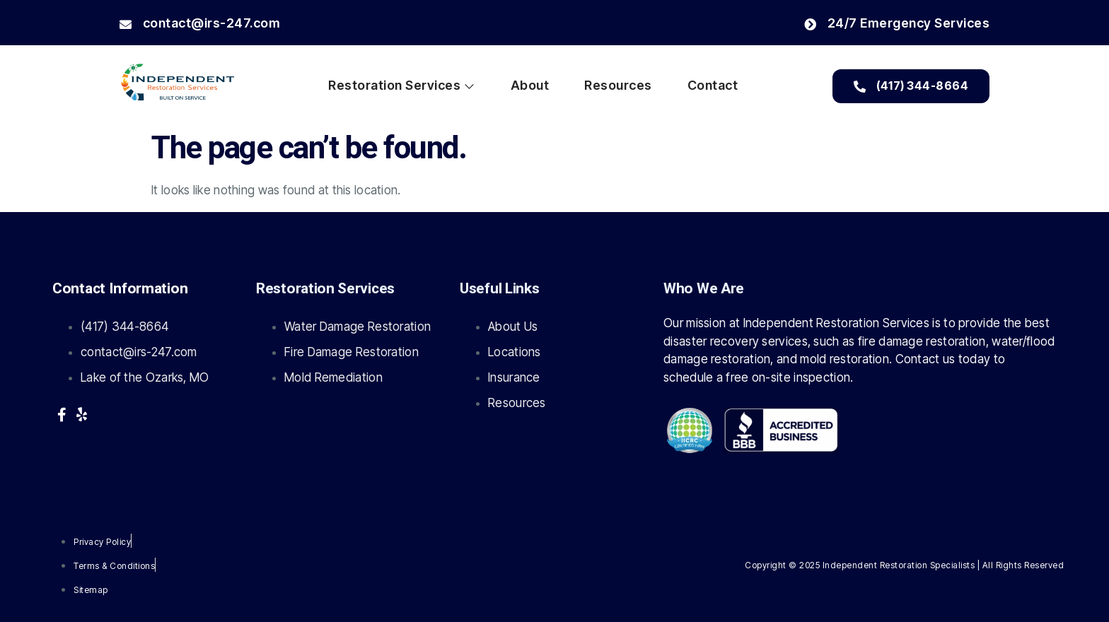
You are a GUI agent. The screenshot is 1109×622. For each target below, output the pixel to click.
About (530, 85)
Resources (618, 85)
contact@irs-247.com (200, 23)
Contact (712, 85)
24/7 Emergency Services (896, 23)
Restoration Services (401, 85)
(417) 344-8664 (911, 85)
